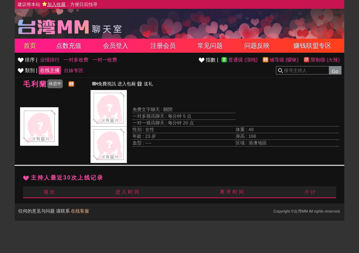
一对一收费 (105, 60)
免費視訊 (104, 83)
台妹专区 (73, 70)
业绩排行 (50, 60)
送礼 (145, 83)
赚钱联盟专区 (312, 45)
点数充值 (68, 45)
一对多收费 (76, 60)
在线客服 (80, 211)
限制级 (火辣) (325, 60)
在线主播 (50, 70)
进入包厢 (126, 83)
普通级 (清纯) (242, 60)
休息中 (55, 83)
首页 (29, 45)
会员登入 (115, 45)
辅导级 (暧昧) (284, 60)
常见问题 (210, 45)
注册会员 (163, 45)
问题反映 (257, 45)
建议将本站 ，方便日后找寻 (57, 4)
